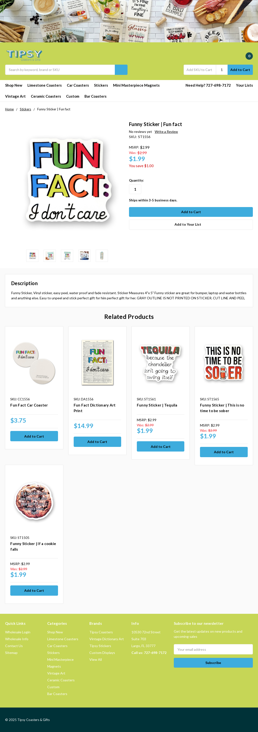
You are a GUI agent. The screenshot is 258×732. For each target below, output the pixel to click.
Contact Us (14, 645)
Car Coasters (78, 85)
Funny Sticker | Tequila (157, 405)
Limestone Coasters (44, 85)
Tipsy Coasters (101, 632)
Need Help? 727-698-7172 (208, 85)
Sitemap (11, 652)
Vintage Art (15, 96)
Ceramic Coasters (46, 96)
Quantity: (136, 180)
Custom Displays (102, 652)
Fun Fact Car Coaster (29, 405)
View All (95, 659)
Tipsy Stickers (100, 645)
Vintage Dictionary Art (106, 639)
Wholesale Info (16, 639)
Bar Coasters (95, 96)
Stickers (101, 85)
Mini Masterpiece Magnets (136, 85)
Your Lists (244, 85)
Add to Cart (240, 70)
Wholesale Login (17, 632)
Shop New (13, 85)
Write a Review (166, 131)
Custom (72, 96)
